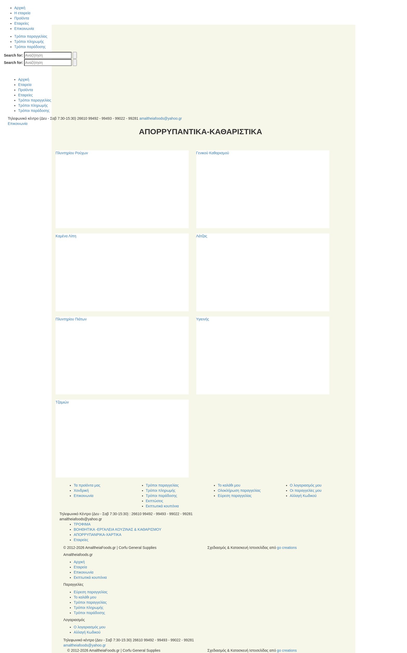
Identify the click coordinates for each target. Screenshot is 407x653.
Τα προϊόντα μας (87, 485)
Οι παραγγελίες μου (306, 490)
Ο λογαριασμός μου (306, 485)
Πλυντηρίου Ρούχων (72, 153)
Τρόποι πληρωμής (29, 41)
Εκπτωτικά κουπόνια (162, 506)
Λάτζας (201, 236)
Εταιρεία (24, 85)
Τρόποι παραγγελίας (30, 36)
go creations (287, 548)
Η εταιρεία (22, 13)
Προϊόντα (21, 18)
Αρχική (19, 8)
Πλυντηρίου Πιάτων (71, 319)
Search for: (13, 55)
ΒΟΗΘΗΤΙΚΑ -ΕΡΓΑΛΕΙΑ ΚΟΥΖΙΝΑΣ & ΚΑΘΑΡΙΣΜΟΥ (117, 529)
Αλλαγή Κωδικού (303, 496)
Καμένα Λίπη (66, 236)
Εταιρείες (21, 23)
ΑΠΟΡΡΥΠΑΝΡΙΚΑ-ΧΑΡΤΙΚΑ (97, 535)
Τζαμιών (62, 402)
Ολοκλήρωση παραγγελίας (239, 490)
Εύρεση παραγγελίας (235, 496)
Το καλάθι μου (229, 485)
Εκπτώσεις (154, 501)
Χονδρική (81, 490)
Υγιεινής (202, 319)
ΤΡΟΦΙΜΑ (82, 524)
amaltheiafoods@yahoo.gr (160, 118)
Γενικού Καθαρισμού (212, 153)
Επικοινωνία (24, 28)
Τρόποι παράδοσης (30, 47)
